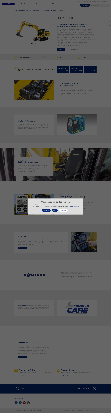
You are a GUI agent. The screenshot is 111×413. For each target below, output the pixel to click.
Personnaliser (63, 210)
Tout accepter (46, 210)
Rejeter (55, 210)
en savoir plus (75, 206)
